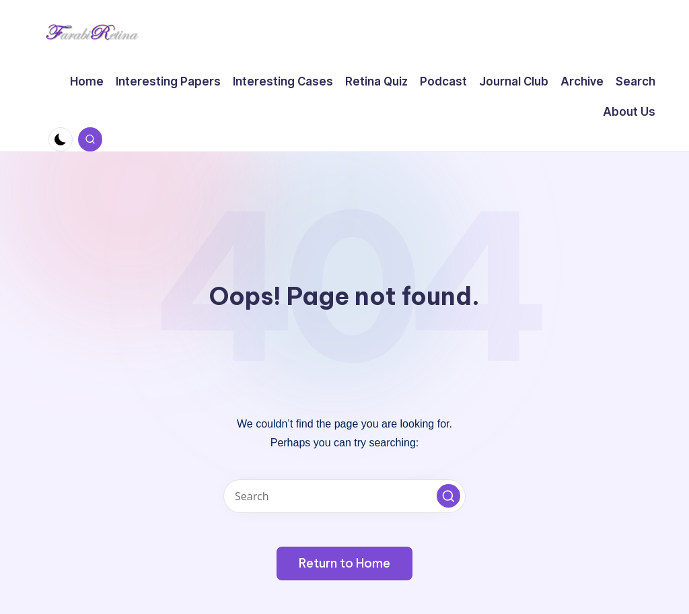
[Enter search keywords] (344, 496)
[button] (448, 496)
